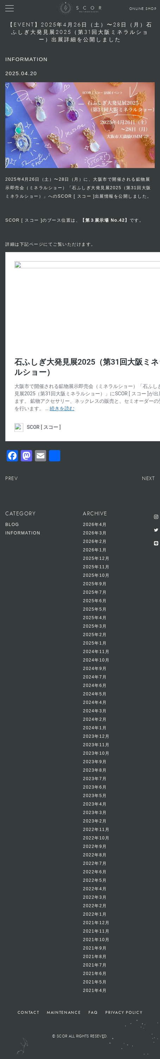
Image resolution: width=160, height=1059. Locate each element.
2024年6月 (95, 685)
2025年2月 (95, 634)
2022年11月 (96, 829)
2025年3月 (95, 626)
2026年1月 (95, 550)
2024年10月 (96, 660)
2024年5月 (95, 694)
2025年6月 (95, 600)
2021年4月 (95, 990)
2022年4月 (95, 888)
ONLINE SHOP (143, 9)
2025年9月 (95, 583)
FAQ (93, 1012)
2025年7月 (95, 592)
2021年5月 (95, 982)
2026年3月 (95, 533)
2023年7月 (95, 778)
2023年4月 (95, 804)
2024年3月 (95, 710)
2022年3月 (95, 897)
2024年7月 (95, 677)
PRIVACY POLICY (123, 1012)
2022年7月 (95, 863)
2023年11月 (96, 744)
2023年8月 (95, 770)
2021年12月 (96, 922)
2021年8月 (95, 956)
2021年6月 (95, 973)
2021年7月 (95, 965)
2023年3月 (95, 812)
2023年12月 (96, 736)
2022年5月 (95, 880)
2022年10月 (96, 838)
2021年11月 (96, 931)
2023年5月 (95, 795)
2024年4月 (95, 702)
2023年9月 (95, 761)
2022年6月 (95, 871)
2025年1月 (95, 643)
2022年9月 (95, 846)
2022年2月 (95, 905)
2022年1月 (95, 914)
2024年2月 (95, 719)
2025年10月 (96, 575)
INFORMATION (23, 533)
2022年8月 (95, 854)
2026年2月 (95, 541)
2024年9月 (95, 668)
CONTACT (28, 1012)
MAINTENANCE (64, 1012)
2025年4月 (95, 617)
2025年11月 (96, 566)
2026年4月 (95, 524)
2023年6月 (95, 787)
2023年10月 (96, 753)
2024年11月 (96, 651)
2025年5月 (95, 609)
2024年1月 (95, 727)
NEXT (148, 478)
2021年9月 (95, 948)
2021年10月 (96, 939)
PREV (11, 478)
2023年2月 (95, 821)
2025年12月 (96, 558)
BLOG (12, 524)
